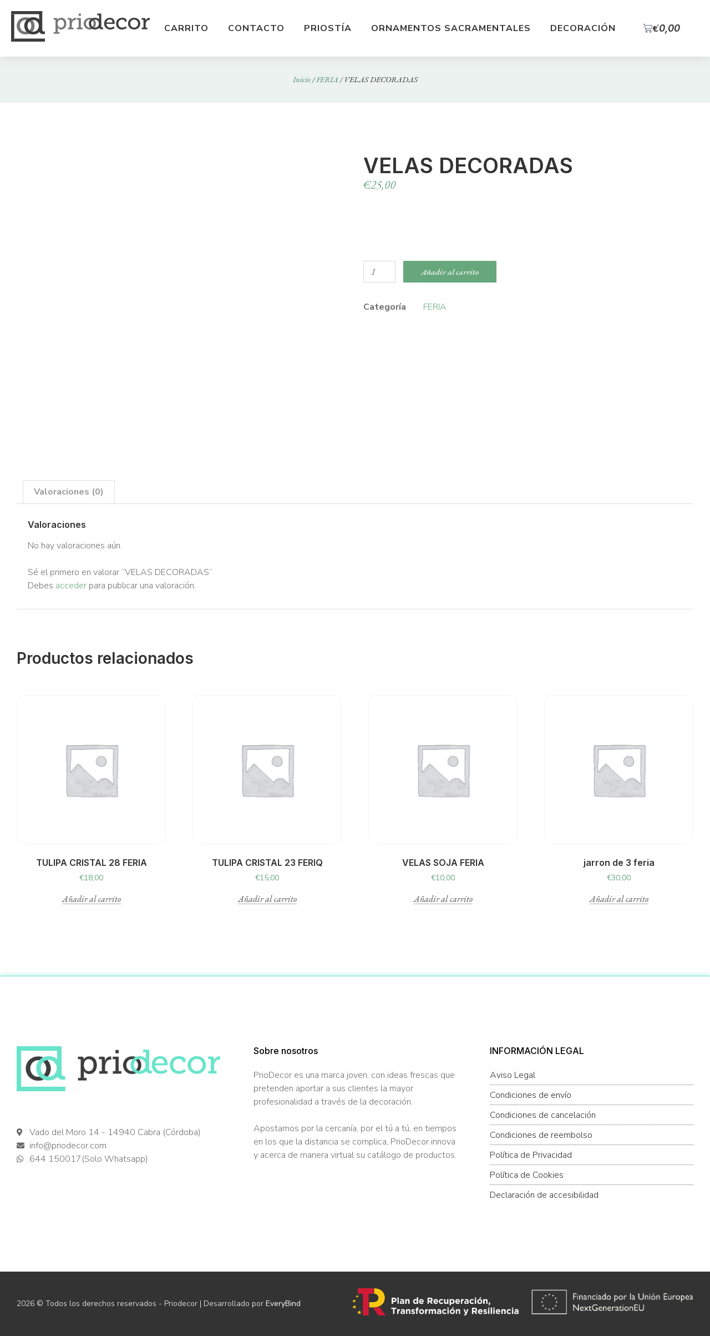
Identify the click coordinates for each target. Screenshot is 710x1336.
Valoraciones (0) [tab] (69, 492)
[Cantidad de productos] (379, 272)
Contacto (256, 28)
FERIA (327, 79)
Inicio (302, 79)
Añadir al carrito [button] (91, 899)
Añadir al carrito (450, 271)
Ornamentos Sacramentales (451, 28)
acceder (71, 585)
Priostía (328, 28)
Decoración (583, 28)
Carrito (186, 28)
